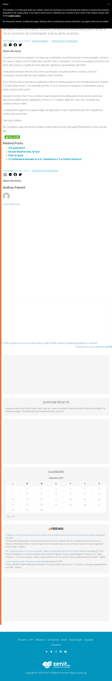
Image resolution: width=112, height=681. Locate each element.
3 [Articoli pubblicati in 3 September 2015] (56, 489)
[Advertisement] (56, 320)
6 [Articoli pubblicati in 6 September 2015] (99, 489)
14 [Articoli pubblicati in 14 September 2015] (13, 499)
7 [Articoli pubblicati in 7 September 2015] (12, 494)
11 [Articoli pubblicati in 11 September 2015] (70, 494)
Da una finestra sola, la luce (24, 151)
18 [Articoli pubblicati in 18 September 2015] (70, 499)
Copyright (88, 639)
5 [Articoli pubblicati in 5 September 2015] (84, 489)
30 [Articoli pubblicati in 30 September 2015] (41, 510)
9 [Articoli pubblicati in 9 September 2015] (41, 494)
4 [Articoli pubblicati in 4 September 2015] (70, 489)
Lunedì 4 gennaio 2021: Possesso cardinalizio (26, 561)
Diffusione (40, 639)
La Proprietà (53, 639)
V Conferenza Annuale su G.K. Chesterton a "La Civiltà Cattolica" (45, 159)
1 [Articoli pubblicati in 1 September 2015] (27, 489)
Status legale (75, 639)
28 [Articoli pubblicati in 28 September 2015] (13, 510)
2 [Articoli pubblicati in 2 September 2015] (41, 489)
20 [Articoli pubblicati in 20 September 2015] (99, 499)
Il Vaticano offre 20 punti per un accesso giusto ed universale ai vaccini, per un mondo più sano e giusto (51, 535)
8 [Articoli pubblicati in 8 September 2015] (27, 494)
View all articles (11, 204)
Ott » (13, 516)
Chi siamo (22, 639)
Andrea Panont (40, 41)
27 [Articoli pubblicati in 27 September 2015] (99, 505)
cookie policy (14, 16)
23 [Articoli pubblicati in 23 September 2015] (41, 505)
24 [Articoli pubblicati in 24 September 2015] (56, 505)
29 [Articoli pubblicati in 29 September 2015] (27, 510)
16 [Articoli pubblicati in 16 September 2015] (41, 499)
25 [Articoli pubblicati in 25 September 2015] (70, 505)
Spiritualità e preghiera (65, 41)
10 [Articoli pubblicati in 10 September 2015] (56, 494)
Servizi (64, 639)
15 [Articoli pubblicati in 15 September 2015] (27, 499)
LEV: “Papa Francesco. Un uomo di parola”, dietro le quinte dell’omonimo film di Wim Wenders (46, 551)
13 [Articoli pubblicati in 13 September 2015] (99, 494)
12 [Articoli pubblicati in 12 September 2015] (85, 494)
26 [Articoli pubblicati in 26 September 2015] (85, 505)
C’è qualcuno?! (16, 147)
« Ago (8, 516)
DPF (31, 639)
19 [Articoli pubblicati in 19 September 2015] (85, 499)
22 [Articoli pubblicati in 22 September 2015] (27, 505)
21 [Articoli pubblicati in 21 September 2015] (13, 505)
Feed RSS (57, 528)
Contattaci (56, 644)
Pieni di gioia (15, 155)
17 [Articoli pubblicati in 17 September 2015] (56, 499)
